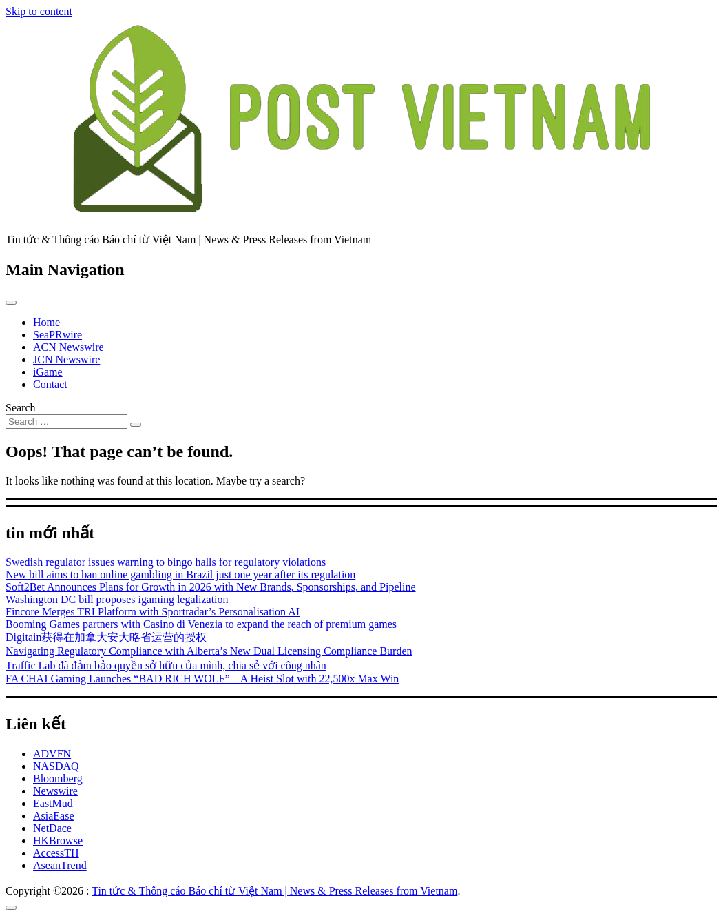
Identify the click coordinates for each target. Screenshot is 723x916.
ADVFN (52, 754)
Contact (50, 384)
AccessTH (56, 853)
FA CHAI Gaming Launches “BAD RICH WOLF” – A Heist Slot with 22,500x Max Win (202, 678)
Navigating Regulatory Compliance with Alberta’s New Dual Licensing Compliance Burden (209, 651)
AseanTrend (60, 865)
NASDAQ (56, 766)
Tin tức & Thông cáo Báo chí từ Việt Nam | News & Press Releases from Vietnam (274, 891)
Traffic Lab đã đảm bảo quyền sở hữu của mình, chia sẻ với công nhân (166, 665)
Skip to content (39, 11)
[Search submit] (135, 425)
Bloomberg (58, 778)
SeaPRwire (57, 334)
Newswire (55, 791)
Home (46, 322)
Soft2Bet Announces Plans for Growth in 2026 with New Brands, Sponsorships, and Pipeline (211, 587)
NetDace (52, 828)
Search (21, 408)
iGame (48, 372)
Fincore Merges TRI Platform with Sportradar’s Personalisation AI (153, 612)
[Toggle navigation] (11, 303)
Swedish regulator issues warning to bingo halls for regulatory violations (166, 562)
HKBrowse (58, 840)
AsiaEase (53, 816)
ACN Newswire (68, 347)
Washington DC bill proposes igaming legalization (117, 599)
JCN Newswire (66, 359)
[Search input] (66, 421)
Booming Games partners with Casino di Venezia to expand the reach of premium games (201, 624)
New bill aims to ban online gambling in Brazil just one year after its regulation (180, 574)
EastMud (53, 803)
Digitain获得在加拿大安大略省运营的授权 (106, 637)
